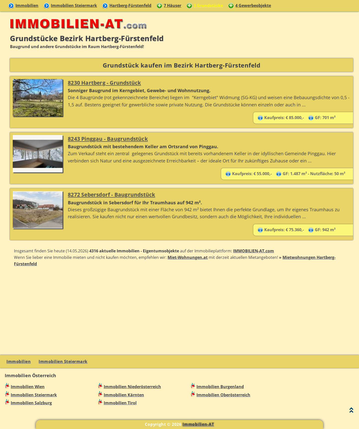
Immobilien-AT (198, 424)
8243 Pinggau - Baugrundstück (108, 138)
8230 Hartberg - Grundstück (104, 82)
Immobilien (26, 5)
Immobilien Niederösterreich (132, 386)
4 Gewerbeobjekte (253, 5)
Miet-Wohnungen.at (188, 257)
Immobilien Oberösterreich (223, 395)
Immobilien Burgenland (220, 386)
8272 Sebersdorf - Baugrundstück (111, 194)
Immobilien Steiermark (74, 5)
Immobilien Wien (28, 386)
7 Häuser (172, 5)
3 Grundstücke (208, 5)
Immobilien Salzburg (31, 403)
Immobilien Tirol (120, 403)
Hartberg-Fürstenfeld (130, 5)
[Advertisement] (181, 310)
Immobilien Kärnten (124, 395)
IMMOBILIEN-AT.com (253, 251)
